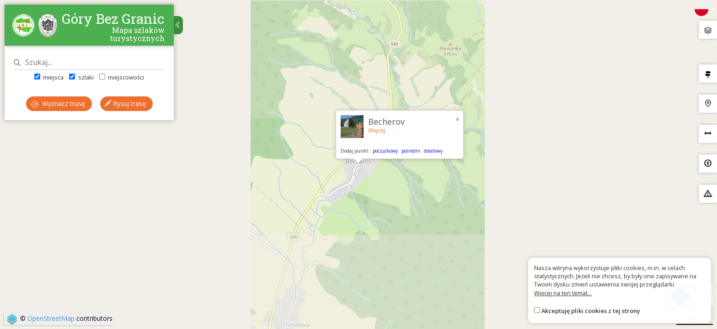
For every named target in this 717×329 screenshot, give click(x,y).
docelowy (433, 151)
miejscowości (121, 77)
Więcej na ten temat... (563, 293)
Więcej (376, 130)
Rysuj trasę (125, 103)
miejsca (49, 77)
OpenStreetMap (51, 318)
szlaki (81, 77)
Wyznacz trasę (58, 103)
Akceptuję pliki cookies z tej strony (590, 311)
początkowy (385, 151)
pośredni (410, 151)
